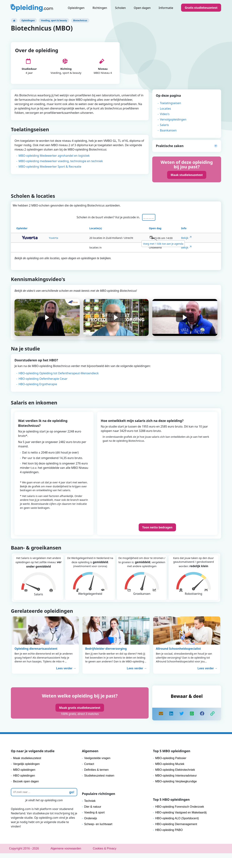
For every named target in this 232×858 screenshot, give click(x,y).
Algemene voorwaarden (66, 853)
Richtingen (99, 8)
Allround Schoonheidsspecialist (178, 653)
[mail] (161, 718)
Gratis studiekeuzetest (201, 8)
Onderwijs (90, 823)
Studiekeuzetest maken (99, 780)
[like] (202, 718)
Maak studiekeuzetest (187, 179)
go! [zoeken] (71, 797)
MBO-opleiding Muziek (169, 768)
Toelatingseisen (170, 107)
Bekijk (184, 242)
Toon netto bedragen (157, 532)
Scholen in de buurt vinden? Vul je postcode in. (109, 222)
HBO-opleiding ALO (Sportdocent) (177, 823)
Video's (164, 118)
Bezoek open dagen (26, 786)
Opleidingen (76, 8)
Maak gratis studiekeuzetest (79, 712)
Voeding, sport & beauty (54, 20)
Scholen (120, 8)
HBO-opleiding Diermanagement (176, 828)
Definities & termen (96, 774)
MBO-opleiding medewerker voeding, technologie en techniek (60, 165)
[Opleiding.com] (14, 20)
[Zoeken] (44, 797)
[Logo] (32, 8)
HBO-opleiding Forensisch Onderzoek (179, 811)
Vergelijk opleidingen (26, 768)
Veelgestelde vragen (97, 762)
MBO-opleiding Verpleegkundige (176, 786)
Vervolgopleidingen (173, 123)
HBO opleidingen (24, 780)
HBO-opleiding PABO (169, 834)
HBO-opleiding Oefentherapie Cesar (42, 383)
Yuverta (39, 242)
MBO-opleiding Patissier (170, 762)
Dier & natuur (92, 811)
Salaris (164, 129)
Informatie (166, 8)
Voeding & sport (94, 817)
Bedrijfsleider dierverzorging (106, 653)
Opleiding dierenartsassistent (35, 653)
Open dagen (142, 8)
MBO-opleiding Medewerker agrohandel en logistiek (54, 159)
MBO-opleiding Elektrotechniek (175, 774)
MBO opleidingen (24, 774)
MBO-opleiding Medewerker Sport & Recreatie (49, 170)
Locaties (165, 112)
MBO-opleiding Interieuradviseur (176, 780)
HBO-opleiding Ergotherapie (37, 389)
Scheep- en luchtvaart (98, 828)
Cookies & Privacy (104, 853)
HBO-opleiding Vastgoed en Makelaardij (180, 817)
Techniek (90, 805)
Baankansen (168, 134)
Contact (89, 768)
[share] (171, 718)
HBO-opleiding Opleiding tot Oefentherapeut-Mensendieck (58, 378)
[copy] (212, 718)
